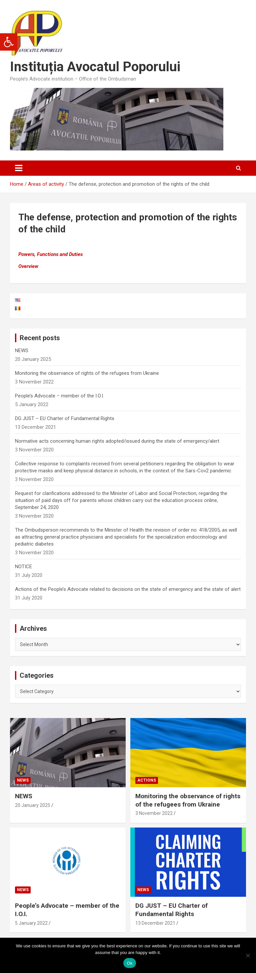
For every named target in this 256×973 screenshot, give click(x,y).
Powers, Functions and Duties (50, 254)
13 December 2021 (155, 923)
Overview (28, 266)
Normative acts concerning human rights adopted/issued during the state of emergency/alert (117, 441)
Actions (146, 780)
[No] (247, 955)
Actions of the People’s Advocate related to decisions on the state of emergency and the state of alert (128, 589)
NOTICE (23, 567)
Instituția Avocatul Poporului (95, 67)
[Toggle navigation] (18, 168)
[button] (8, 42)
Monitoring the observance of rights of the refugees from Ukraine (87, 373)
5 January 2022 (31, 923)
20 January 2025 (32, 805)
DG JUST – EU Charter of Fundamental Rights (64, 418)
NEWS (21, 351)
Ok (129, 963)
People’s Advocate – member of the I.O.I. (59, 396)
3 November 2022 (154, 813)
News (23, 780)
